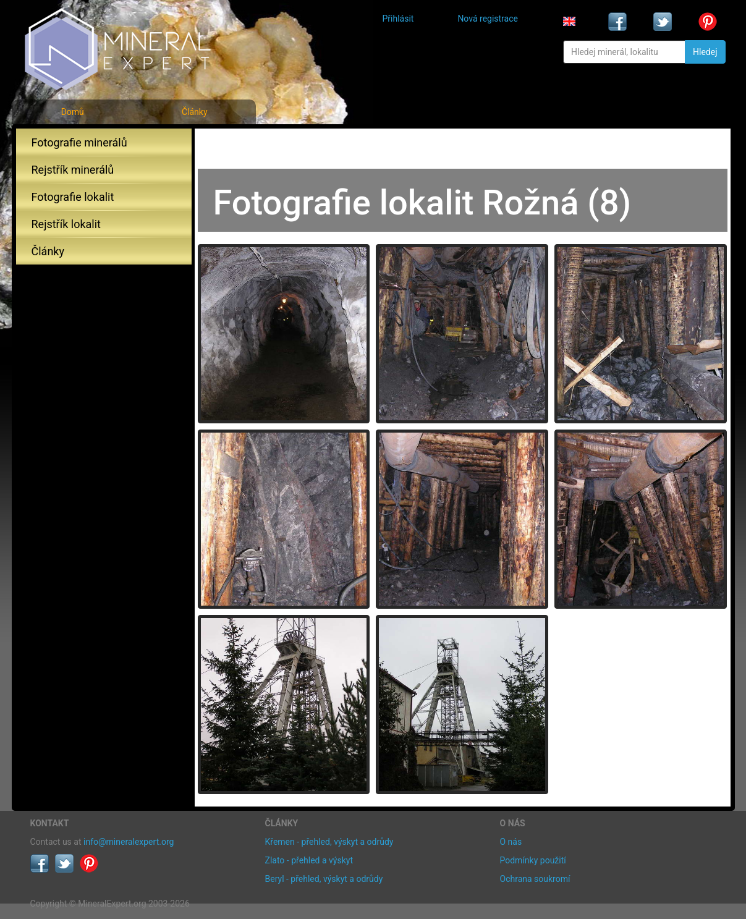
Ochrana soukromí (535, 879)
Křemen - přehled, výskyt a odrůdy (329, 842)
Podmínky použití (533, 860)
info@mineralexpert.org (128, 842)
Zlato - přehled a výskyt (309, 860)
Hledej (705, 52)
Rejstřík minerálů (73, 169)
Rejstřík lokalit (66, 224)
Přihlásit (398, 18)
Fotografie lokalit (73, 196)
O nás (511, 842)
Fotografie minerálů (79, 142)
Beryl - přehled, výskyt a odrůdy (324, 879)
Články (195, 112)
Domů (72, 112)
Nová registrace (487, 18)
